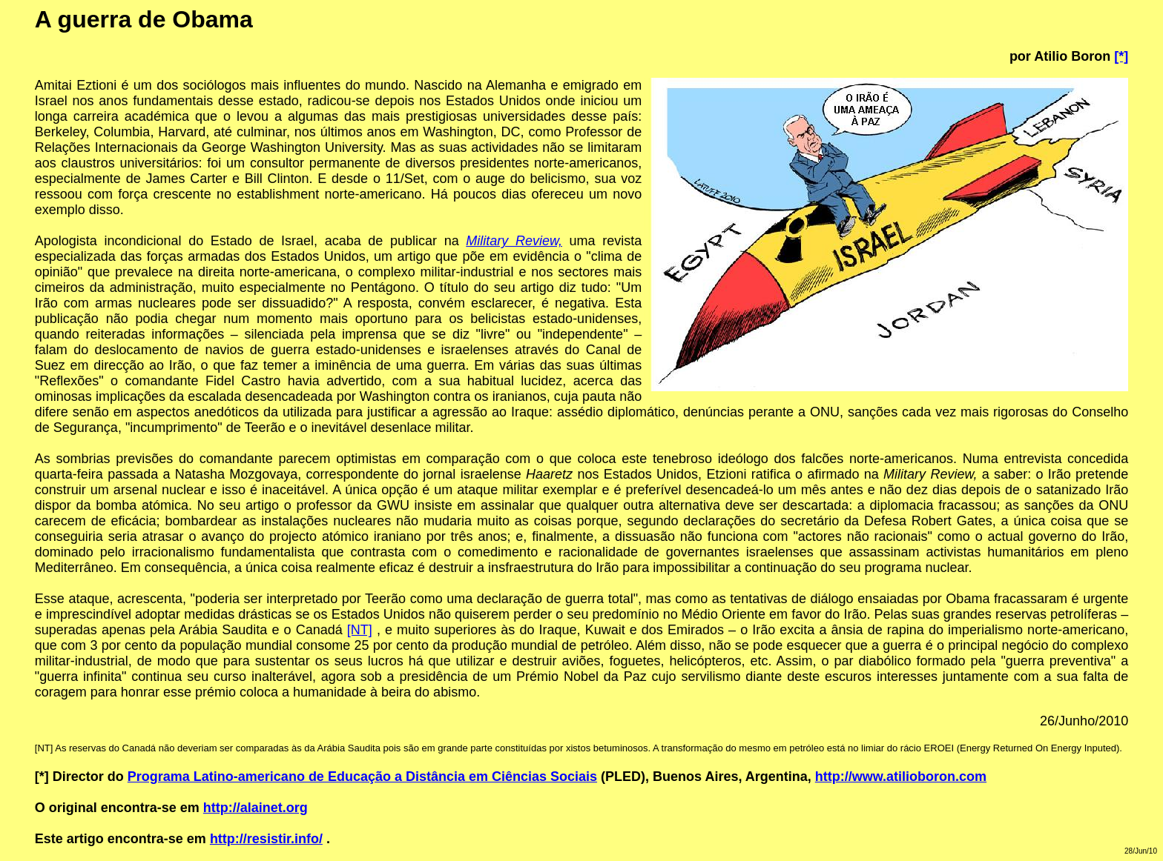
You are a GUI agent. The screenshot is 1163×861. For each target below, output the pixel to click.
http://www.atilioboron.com (900, 776)
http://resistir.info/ (266, 838)
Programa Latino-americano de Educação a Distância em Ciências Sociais (362, 776)
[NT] (359, 629)
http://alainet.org (255, 807)
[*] (1121, 56)
